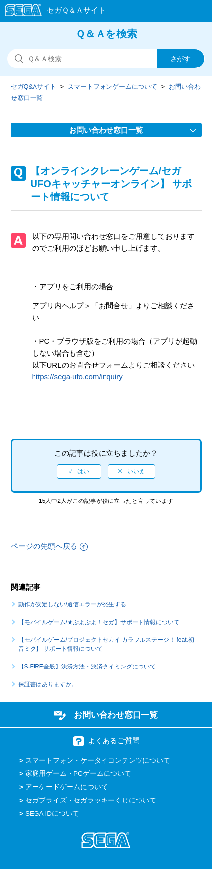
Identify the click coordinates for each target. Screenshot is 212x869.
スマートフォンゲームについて (112, 86)
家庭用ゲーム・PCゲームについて (78, 773)
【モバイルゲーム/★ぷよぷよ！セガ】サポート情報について (98, 622)
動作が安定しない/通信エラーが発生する (72, 604)
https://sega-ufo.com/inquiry (77, 376)
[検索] (106, 58)
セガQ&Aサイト (33, 86)
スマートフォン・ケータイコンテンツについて (97, 760)
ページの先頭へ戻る (49, 546)
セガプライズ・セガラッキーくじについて (90, 800)
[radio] (79, 471)
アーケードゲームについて (66, 787)
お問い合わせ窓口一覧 (116, 714)
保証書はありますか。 (47, 684)
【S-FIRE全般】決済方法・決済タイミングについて (87, 666)
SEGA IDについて (52, 813)
